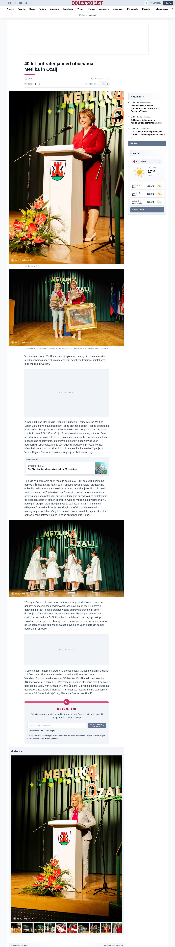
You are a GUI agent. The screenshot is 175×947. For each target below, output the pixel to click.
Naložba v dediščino (143, 117)
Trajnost (40, 466)
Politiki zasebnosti (51, 739)
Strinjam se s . (42, 731)
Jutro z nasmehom (143, 128)
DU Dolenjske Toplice (144, 103)
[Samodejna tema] (146, 3)
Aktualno (136, 96)
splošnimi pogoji (48, 731)
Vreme (136, 153)
